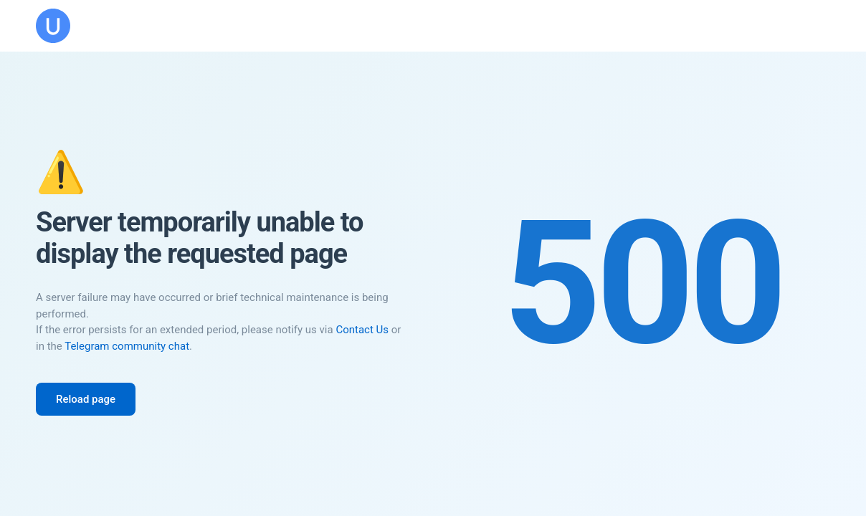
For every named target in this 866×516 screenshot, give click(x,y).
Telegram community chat (127, 346)
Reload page (85, 399)
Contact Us (362, 329)
